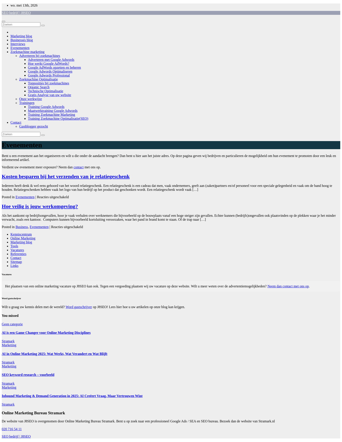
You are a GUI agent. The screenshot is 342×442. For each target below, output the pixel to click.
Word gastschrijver (79, 307)
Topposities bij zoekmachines (48, 83)
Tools (14, 246)
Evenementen (19, 48)
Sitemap (16, 262)
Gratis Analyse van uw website (49, 95)
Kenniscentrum (21, 234)
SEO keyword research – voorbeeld (28, 375)
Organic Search (39, 87)
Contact (15, 122)
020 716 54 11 (12, 429)
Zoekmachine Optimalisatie (38, 79)
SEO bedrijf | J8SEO (16, 13)
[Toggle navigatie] (3, 21)
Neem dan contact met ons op (288, 286)
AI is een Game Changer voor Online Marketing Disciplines (46, 332)
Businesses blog (21, 40)
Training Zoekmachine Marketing (51, 114)
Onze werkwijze (30, 99)
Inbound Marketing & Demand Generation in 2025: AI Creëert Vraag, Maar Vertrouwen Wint (72, 396)
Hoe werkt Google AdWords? (48, 63)
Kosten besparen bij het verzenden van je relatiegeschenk (66, 176)
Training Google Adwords (46, 107)
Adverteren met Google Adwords (51, 59)
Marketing (9, 345)
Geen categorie (12, 324)
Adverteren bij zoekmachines (39, 56)
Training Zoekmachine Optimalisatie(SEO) (58, 118)
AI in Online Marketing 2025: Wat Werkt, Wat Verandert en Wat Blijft (54, 354)
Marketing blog (21, 36)
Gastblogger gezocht (33, 126)
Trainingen (26, 103)
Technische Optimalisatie (45, 91)
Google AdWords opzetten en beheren (54, 67)
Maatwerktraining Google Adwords (53, 111)
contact (79, 167)
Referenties (18, 254)
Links (14, 266)
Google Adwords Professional (49, 75)
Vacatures (17, 250)
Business (21, 227)
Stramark (8, 341)
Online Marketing (22, 238)
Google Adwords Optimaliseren (50, 71)
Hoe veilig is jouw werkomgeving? (40, 206)
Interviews (17, 44)
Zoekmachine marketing (27, 52)
